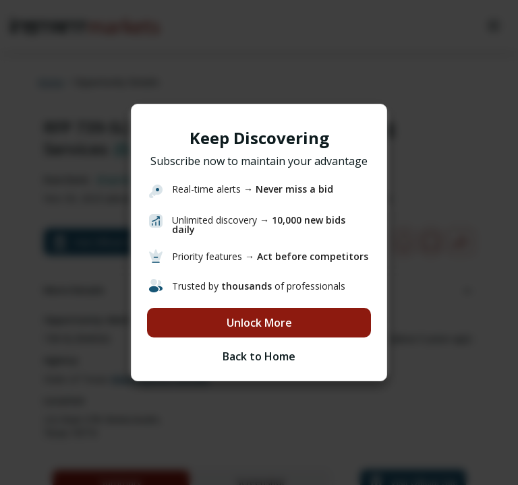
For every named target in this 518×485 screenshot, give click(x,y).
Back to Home (259, 356)
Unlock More (259, 322)
